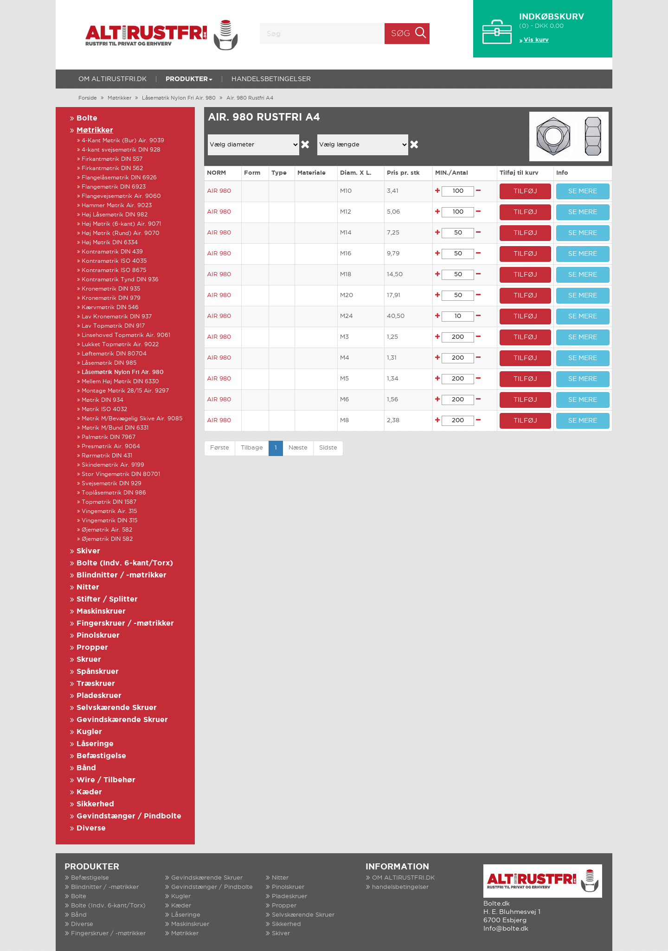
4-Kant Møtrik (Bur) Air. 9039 (123, 140)
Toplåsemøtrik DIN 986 (114, 492)
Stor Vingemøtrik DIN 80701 (121, 474)
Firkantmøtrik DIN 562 (112, 168)
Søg (400, 34)
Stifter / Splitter (107, 599)
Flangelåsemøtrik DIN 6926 (119, 177)
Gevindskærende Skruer (122, 719)
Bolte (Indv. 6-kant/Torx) (125, 563)
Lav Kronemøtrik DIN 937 (117, 316)
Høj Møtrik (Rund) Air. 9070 (121, 233)
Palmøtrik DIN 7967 (108, 437)
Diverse (91, 828)
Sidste (328, 447)
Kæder (89, 792)
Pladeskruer (99, 695)
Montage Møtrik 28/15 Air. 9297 (125, 390)
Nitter (88, 587)
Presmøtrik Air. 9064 (111, 446)
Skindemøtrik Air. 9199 (113, 465)
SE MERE (582, 191)
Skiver (88, 551)
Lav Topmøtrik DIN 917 (113, 326)
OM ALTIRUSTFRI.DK (112, 79)
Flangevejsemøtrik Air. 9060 (121, 196)
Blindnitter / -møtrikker (122, 575)
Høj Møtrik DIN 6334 (110, 242)
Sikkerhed (95, 804)
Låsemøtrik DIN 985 (109, 363)
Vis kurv (536, 40)
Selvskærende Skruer (117, 707)
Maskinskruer (101, 611)
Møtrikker (119, 98)
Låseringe (95, 744)
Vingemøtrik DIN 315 (109, 520)
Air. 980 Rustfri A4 (249, 98)
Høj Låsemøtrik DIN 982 (115, 214)
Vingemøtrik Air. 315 (109, 511)
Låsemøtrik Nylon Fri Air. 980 (179, 98)
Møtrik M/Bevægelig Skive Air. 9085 (132, 418)
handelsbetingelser (271, 79)
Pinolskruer (98, 635)
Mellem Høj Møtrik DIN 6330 (120, 381)
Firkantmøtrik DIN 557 (112, 159)
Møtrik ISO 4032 (104, 409)
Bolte (87, 118)
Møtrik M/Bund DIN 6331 (115, 428)
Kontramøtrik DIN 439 (112, 251)
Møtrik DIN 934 (102, 400)
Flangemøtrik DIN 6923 (114, 187)
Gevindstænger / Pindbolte (129, 816)
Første (219, 447)
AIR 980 (219, 191)
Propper (92, 647)
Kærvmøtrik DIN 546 (110, 307)
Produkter (189, 79)
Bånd (86, 768)
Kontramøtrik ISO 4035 (114, 261)
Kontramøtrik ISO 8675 (114, 270)
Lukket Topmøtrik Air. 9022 (120, 344)
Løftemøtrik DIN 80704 (114, 353)
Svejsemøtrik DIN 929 (111, 483)
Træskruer (96, 683)
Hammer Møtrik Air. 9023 (117, 205)
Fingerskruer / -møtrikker (125, 623)
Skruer (89, 659)
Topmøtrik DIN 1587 (109, 502)
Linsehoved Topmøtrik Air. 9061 (126, 335)
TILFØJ (525, 191)
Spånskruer (98, 671)
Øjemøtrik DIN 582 (107, 539)
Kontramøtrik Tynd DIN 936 (120, 279)
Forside (87, 98)
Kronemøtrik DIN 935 (111, 289)
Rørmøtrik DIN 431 (107, 455)
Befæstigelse (101, 756)
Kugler (89, 732)
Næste (298, 447)
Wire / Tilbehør (106, 780)
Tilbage (252, 447)
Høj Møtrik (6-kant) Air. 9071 (121, 224)
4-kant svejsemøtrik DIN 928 (121, 149)
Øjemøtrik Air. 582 (107, 530)
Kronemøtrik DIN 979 (111, 298)
